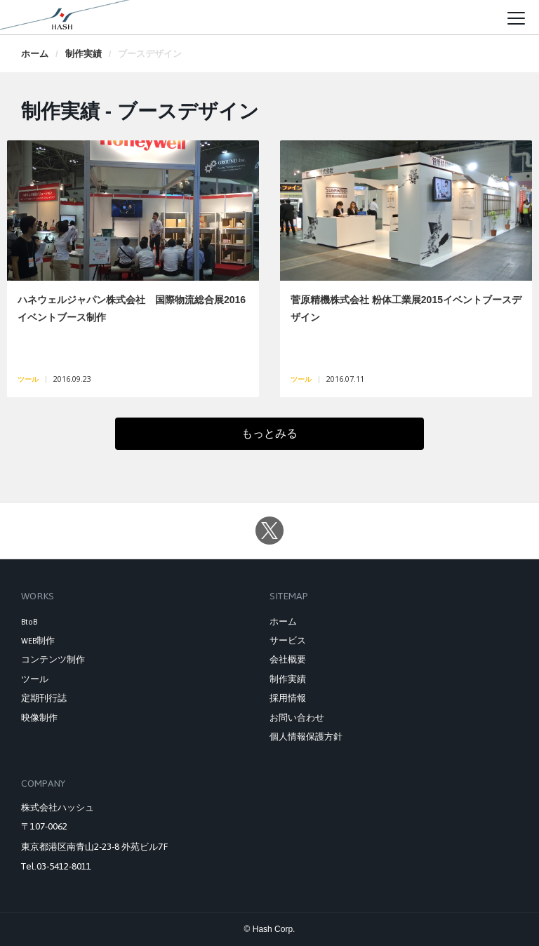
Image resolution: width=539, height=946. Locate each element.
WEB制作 (38, 640)
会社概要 (288, 659)
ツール (34, 679)
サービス (288, 640)
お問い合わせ (297, 718)
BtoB (29, 621)
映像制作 (39, 718)
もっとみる (327, 438)
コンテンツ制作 (53, 659)
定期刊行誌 (44, 698)
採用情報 (288, 698)
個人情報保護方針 (306, 737)
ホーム (34, 53)
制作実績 (83, 53)
